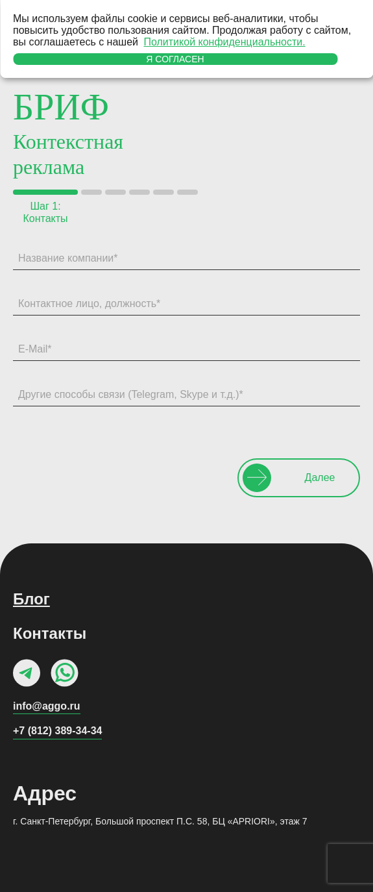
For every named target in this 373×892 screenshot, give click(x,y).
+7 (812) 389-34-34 (57, 730)
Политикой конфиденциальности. (224, 41)
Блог (31, 599)
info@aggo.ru (46, 706)
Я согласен (175, 59)
